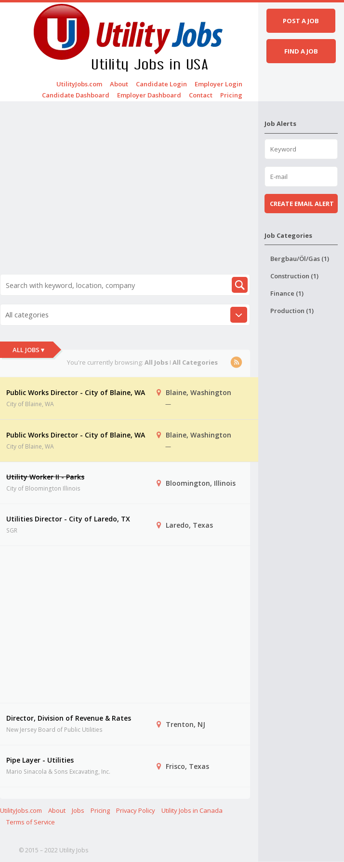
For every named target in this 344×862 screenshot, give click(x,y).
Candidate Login (161, 84)
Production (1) (292, 310)
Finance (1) (287, 293)
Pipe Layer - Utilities (40, 760)
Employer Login (218, 84)
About (119, 84)
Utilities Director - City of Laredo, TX (68, 518)
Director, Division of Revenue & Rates (68, 718)
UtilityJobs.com (79, 84)
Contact (200, 95)
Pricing (231, 95)
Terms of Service (30, 822)
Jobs (78, 810)
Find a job (301, 51)
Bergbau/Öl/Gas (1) (299, 258)
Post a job (301, 20)
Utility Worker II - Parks (45, 476)
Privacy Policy (135, 810)
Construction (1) (294, 276)
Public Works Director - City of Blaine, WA (75, 392)
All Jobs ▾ (28, 349)
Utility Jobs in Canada (192, 810)
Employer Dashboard (149, 95)
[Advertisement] (125, 175)
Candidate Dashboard (75, 95)
